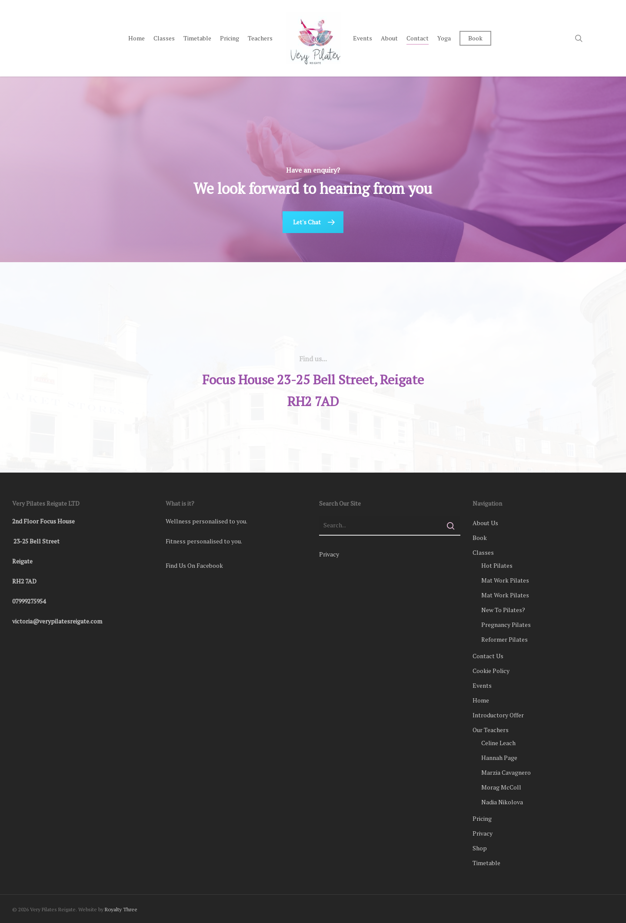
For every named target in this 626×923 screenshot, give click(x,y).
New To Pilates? (503, 610)
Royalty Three (121, 909)
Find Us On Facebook (194, 565)
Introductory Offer (498, 715)
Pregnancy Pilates (506, 624)
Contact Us (488, 656)
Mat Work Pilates (505, 580)
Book (480, 537)
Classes (483, 552)
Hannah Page (499, 757)
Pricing (482, 818)
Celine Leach (498, 743)
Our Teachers (491, 730)
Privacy (329, 554)
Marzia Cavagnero (506, 772)
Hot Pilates (497, 565)
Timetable (486, 863)
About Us (485, 523)
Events (482, 685)
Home (481, 700)
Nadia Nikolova (502, 802)
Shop (480, 848)
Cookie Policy (491, 670)
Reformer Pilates (504, 639)
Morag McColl (501, 787)
